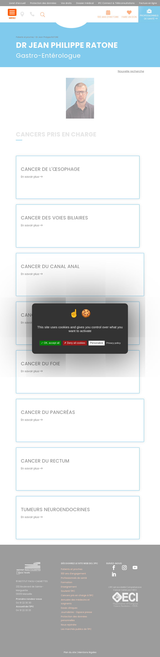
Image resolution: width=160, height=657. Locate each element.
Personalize (96, 343)
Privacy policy (113, 343)
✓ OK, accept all (50, 343)
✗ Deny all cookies (74, 343)
